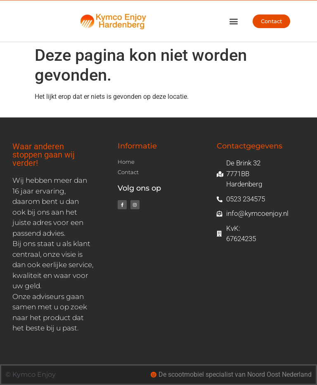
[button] (233, 21)
